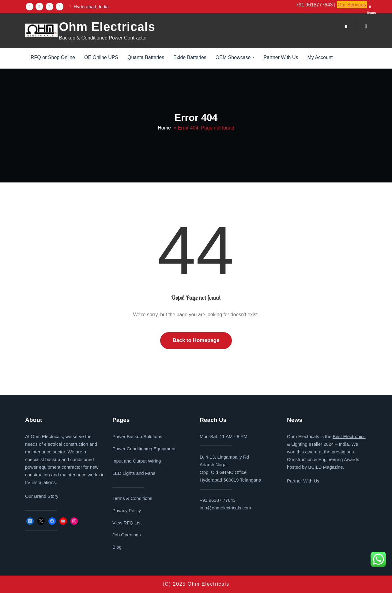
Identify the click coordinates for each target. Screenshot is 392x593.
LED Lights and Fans (133, 473)
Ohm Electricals (107, 26)
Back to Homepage (195, 340)
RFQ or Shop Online (53, 57)
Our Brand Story (41, 496)
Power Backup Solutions (137, 436)
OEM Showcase (235, 57)
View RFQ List (127, 522)
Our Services (352, 4)
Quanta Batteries (145, 57)
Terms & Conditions (132, 498)
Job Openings (126, 534)
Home (164, 127)
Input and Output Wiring (136, 461)
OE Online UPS (101, 57)
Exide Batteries (189, 57)
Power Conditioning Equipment (143, 448)
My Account (320, 57)
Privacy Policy (126, 510)
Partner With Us (281, 57)
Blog (117, 547)
